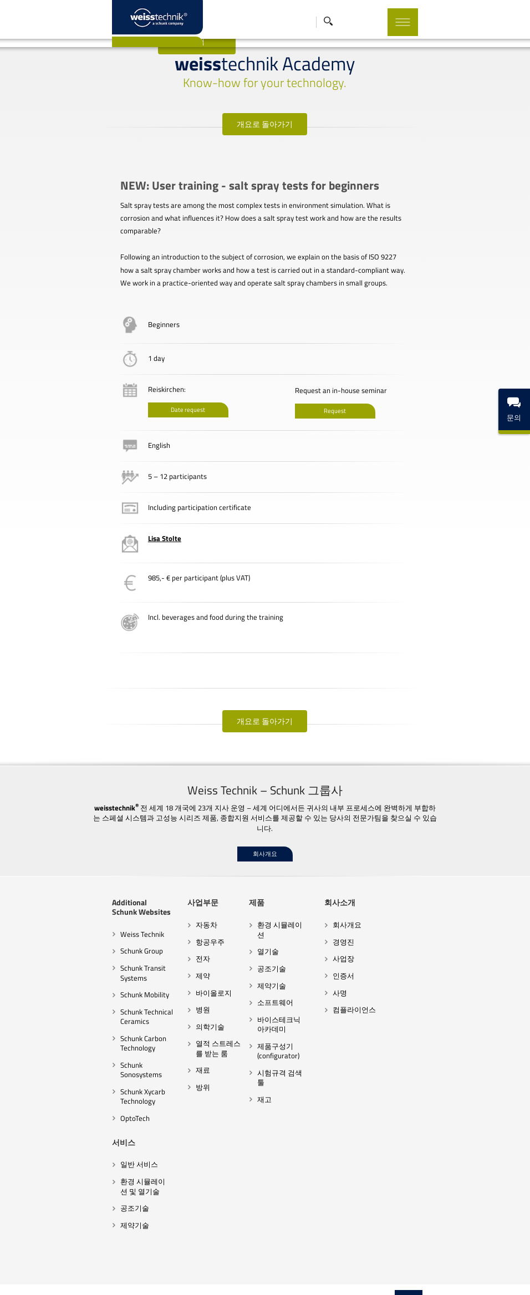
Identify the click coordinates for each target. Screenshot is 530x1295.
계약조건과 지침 (174, 1276)
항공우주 (181, 929)
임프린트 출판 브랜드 (399, 1276)
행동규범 (219, 1276)
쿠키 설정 (346, 1276)
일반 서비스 (91, 1142)
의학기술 (181, 1013)
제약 (174, 962)
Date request (144, 396)
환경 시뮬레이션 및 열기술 (103, 1163)
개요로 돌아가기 (265, 124)
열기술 (258, 929)
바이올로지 (185, 979)
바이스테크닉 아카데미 (281, 1001)
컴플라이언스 (363, 996)
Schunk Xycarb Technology (95, 1073)
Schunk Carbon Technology (96, 1030)
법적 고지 (311, 1276)
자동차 (178, 911)
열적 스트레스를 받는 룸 (197, 1035)
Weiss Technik (94, 920)
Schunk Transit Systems (95, 960)
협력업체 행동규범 (115, 1276)
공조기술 (262, 945)
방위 (174, 1073)
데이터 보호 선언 (264, 1276)
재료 (174, 1057)
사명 (349, 979)
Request (330, 398)
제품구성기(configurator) (269, 1028)
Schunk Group (94, 938)
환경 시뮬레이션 (274, 911)
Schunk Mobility (97, 981)
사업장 (353, 945)
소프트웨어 (266, 979)
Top (456, 1256)
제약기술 (262, 962)
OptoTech (87, 1095)
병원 (174, 996)
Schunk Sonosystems (105, 1051)
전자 (174, 945)
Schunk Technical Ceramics (99, 1003)
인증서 (353, 962)
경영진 (353, 929)
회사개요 (265, 841)
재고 (255, 1066)
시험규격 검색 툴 (275, 1050)
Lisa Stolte (120, 525)
